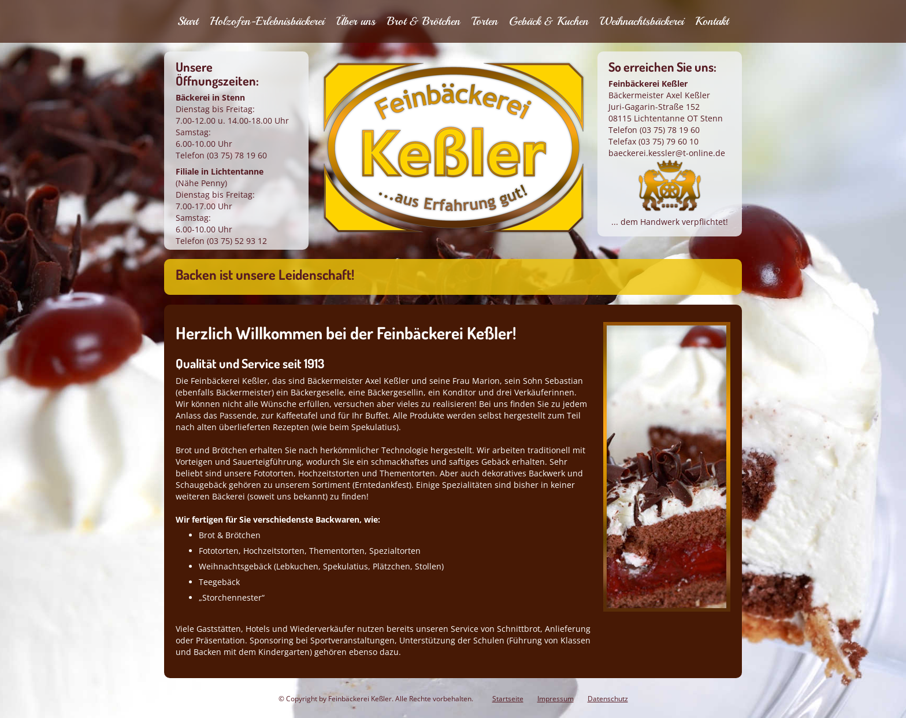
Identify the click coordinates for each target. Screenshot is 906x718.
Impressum (555, 699)
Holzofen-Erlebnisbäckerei (267, 21)
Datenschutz (608, 699)
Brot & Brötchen (423, 21)
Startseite (507, 699)
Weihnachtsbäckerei (642, 21)
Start (187, 21)
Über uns (356, 21)
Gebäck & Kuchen (548, 21)
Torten (484, 21)
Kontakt (712, 21)
